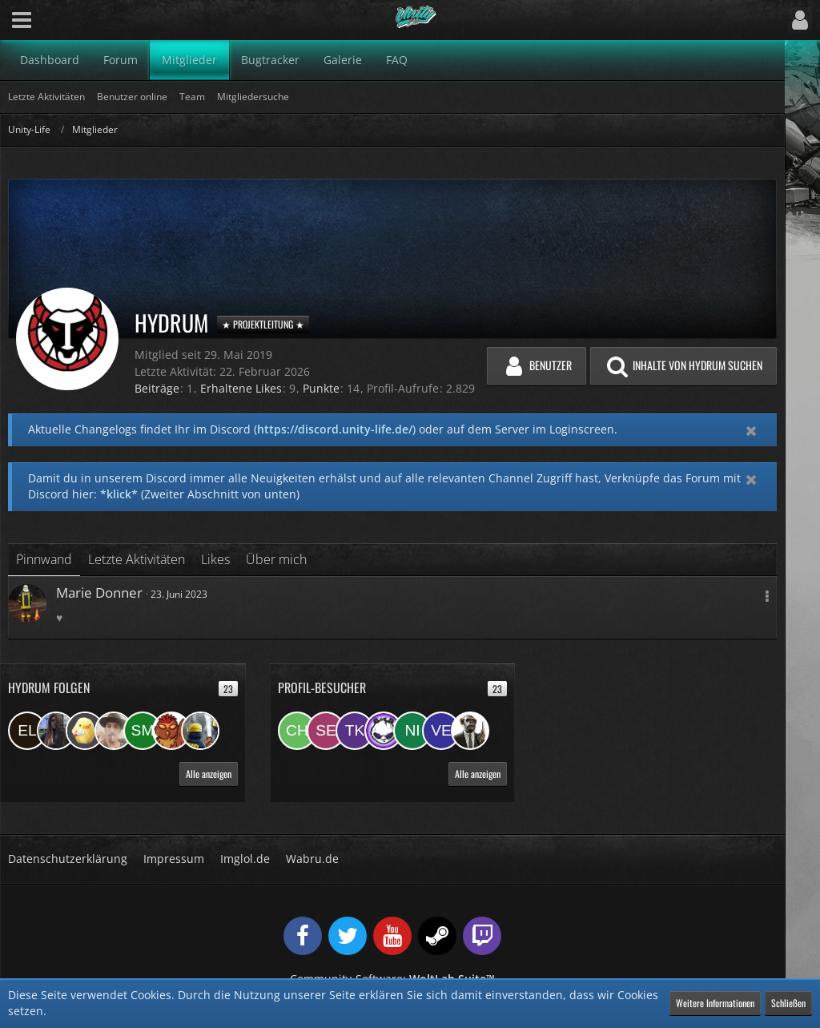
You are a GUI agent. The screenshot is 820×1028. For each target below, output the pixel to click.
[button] (21, 20)
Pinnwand (44, 559)
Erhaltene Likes (241, 388)
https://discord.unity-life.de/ (334, 429)
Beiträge (157, 388)
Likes (215, 559)
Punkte (321, 388)
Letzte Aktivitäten (136, 559)
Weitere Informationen (715, 1003)
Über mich (276, 559)
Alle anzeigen (208, 773)
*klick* (119, 494)
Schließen (788, 1003)
